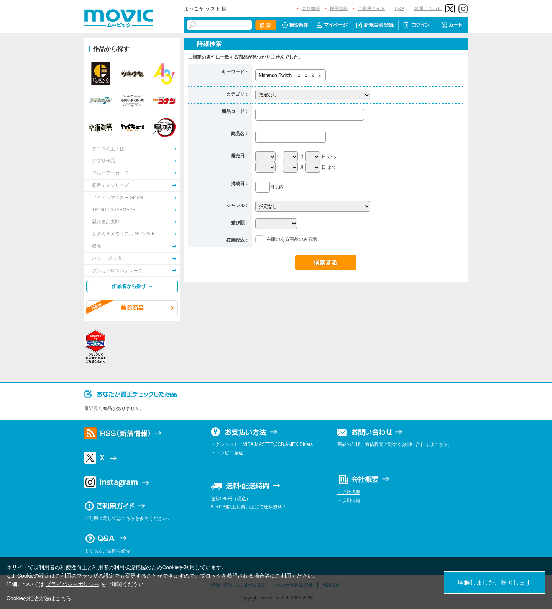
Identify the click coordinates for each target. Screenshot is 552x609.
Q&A (399, 8)
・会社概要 (348, 492)
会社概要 (311, 8)
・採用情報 (348, 500)
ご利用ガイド (371, 8)
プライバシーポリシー (72, 584)
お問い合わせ (428, 8)
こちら (63, 598)
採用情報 (339, 8)
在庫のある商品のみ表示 (291, 239)
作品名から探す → (132, 286)
